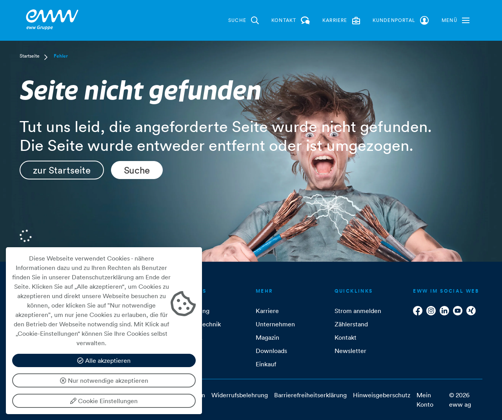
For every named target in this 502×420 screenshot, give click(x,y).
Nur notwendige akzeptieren (104, 380)
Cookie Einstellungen (104, 401)
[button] (455, 20)
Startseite (30, 55)
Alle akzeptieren (104, 360)
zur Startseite (62, 170)
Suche (137, 170)
